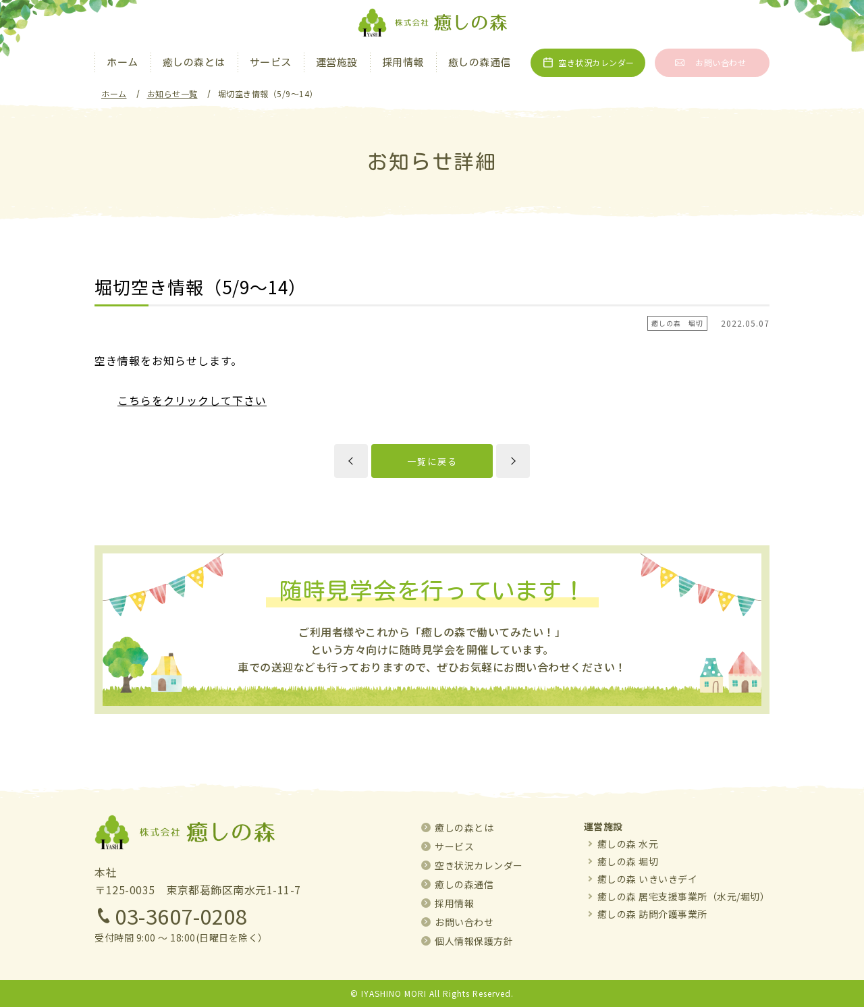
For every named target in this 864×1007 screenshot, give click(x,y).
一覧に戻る (432, 461)
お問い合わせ (720, 62)
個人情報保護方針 (474, 941)
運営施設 (337, 62)
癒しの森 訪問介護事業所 (652, 914)
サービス (271, 62)
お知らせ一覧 (172, 94)
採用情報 (403, 62)
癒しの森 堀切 (628, 861)
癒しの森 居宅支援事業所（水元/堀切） (683, 896)
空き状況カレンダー (596, 62)
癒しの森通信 (479, 62)
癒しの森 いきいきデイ (647, 878)
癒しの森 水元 (628, 843)
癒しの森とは (194, 62)
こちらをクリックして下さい (192, 400)
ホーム (122, 62)
